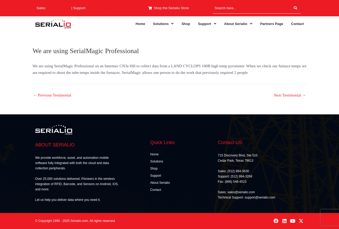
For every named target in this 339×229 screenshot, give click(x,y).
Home (140, 24)
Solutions (163, 24)
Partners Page (271, 24)
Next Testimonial (290, 95)
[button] (163, 24)
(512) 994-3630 (58, 8)
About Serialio (238, 24)
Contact (297, 24)
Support (207, 24)
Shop (185, 24)
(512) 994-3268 (99, 8)
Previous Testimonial (52, 95)
